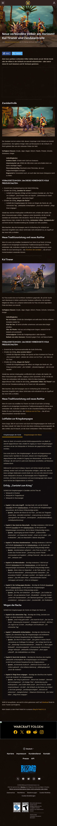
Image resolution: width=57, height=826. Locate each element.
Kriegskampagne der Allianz (33, 435)
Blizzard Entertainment (12, 42)
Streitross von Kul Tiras (32, 411)
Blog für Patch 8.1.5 (39, 709)
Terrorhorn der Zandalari (33, 250)
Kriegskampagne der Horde (12, 435)
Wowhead (45, 702)
